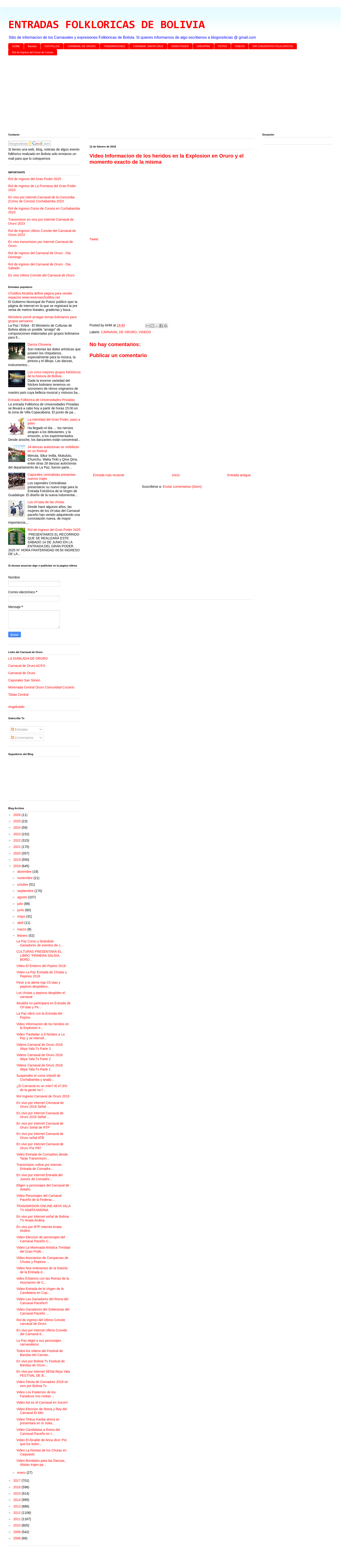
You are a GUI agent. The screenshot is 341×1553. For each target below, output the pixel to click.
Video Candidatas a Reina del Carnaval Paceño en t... (38, 1432)
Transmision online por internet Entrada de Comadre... (39, 1167)
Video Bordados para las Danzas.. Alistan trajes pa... (41, 1462)
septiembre (25, 891)
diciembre (24, 871)
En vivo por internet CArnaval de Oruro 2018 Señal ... (40, 1105)
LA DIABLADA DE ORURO (28, 658)
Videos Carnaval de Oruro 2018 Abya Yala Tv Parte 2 (39, 1057)
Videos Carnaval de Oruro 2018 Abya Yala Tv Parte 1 (39, 1067)
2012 (17, 1513)
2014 (17, 1500)
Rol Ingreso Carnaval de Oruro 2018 (43, 1096)
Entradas (19, 729)
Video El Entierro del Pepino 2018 (41, 966)
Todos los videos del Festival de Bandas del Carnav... (39, 1353)
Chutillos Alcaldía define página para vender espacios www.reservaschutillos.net (40, 295)
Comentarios (22, 738)
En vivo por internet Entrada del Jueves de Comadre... (39, 1177)
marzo (22, 929)
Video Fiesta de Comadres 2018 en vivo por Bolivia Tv (42, 1384)
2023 (17, 834)
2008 (17, 1538)
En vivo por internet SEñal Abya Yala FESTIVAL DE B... (43, 1373)
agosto (22, 897)
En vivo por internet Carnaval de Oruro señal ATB (39, 1136)
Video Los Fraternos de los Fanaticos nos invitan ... (36, 1394)
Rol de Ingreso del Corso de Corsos (32, 52)
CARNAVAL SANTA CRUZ (148, 46)
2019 (17, 860)
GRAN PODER (180, 46)
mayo (21, 916)
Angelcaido (16, 707)
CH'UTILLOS (52, 46)
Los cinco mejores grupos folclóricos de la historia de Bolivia (54, 374)
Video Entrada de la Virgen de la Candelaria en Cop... (40, 1291)
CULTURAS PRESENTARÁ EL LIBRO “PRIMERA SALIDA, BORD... (39, 955)
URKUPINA (203, 46)
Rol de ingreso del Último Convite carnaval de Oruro (40, 1322)
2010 (17, 1525)
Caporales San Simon (24, 680)
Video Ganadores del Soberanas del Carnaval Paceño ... (42, 1311)
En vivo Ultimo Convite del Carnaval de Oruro (41, 275)
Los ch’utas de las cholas (46, 502)
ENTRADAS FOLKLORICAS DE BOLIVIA (106, 25)
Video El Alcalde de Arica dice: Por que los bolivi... (41, 1442)
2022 (17, 840)
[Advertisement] (149, 95)
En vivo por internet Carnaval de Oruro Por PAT (39, 1146)
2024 (17, 827)
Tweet (93, 239)
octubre (23, 884)
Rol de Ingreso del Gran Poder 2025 (34, 179)
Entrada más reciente (108, 475)
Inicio (176, 475)
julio (20, 904)
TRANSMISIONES (114, 46)
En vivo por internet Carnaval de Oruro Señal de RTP (39, 1125)
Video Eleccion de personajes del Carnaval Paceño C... (40, 1239)
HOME (16, 46)
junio (21, 910)
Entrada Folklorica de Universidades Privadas (41, 400)
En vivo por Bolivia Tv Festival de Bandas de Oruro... (40, 1363)
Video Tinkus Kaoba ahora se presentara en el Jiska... (37, 1421)
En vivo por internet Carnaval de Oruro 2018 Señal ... (39, 1115)
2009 (17, 1532)
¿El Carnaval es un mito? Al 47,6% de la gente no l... (41, 1088)
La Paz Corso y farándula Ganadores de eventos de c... (39, 943)
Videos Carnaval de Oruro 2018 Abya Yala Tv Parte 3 (39, 1046)
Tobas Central (18, 694)
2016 (17, 1487)
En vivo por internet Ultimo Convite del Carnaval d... (41, 1332)
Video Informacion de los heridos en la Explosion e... (42, 1026)
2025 (17, 821)
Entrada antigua (239, 475)
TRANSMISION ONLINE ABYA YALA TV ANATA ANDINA (43, 1208)
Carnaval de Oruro (21, 673)
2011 (17, 1519)
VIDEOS (240, 46)
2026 (17, 815)
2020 (17, 853)
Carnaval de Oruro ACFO (26, 666)
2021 (17, 847)
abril (20, 923)
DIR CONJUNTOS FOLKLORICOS (273, 46)
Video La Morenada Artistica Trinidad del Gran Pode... (43, 1249)
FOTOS (222, 46)
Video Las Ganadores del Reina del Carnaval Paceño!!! (42, 1301)
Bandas (32, 46)
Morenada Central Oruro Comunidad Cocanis (41, 687)
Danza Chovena (39, 344)
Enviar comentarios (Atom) (182, 486)
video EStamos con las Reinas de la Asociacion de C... (42, 1280)
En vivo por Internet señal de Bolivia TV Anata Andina (42, 1218)
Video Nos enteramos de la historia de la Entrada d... (42, 1270)
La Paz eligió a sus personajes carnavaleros (38, 1342)
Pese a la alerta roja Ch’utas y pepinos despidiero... (38, 984)
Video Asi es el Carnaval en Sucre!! (42, 1402)
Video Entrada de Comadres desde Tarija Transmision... (42, 1156)
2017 (17, 1480)
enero (22, 1472)
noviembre (25, 878)
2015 (17, 1493)
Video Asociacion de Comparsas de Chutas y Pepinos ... (42, 1260)
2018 (17, 866)
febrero (22, 935)
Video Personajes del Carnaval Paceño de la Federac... (39, 1198)
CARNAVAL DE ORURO (82, 46)
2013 (17, 1506)
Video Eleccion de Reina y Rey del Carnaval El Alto (41, 1411)
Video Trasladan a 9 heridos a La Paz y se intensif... (40, 1036)
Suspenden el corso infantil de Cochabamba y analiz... (38, 1077)
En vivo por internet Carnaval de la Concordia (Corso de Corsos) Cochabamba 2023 (41, 199)
